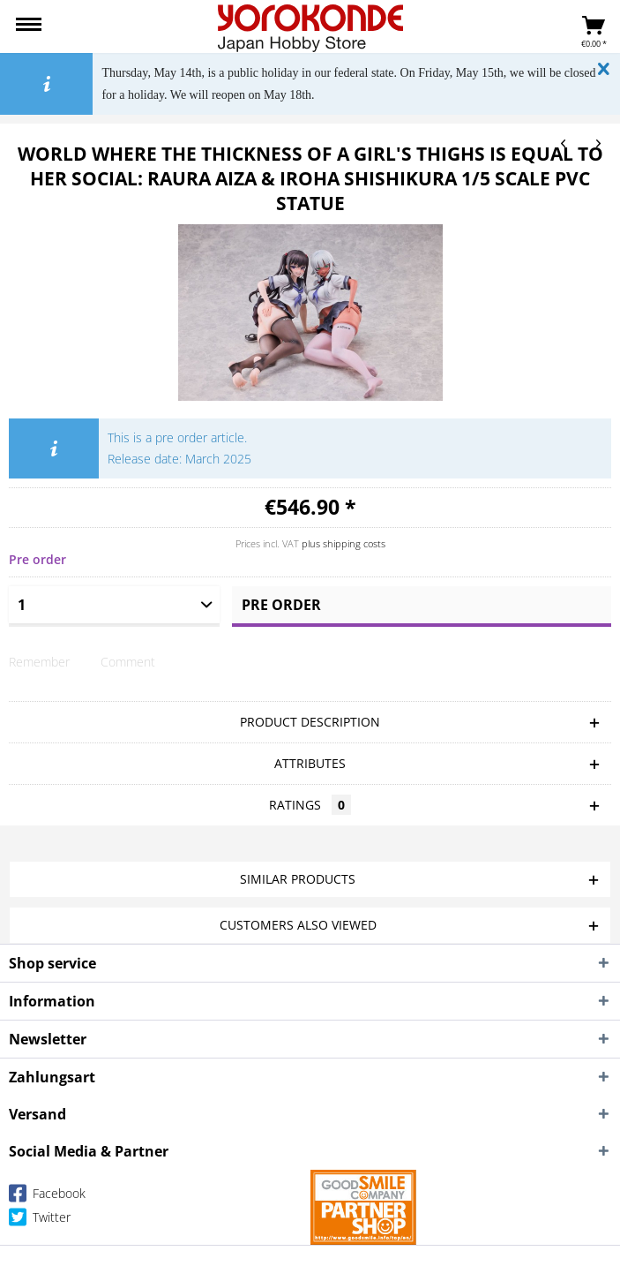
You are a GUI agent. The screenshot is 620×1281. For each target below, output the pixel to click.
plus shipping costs (343, 543)
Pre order (281, 604)
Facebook (47, 1197)
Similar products (297, 878)
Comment (128, 661)
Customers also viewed (298, 924)
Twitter (40, 1220)
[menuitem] (28, 26)
